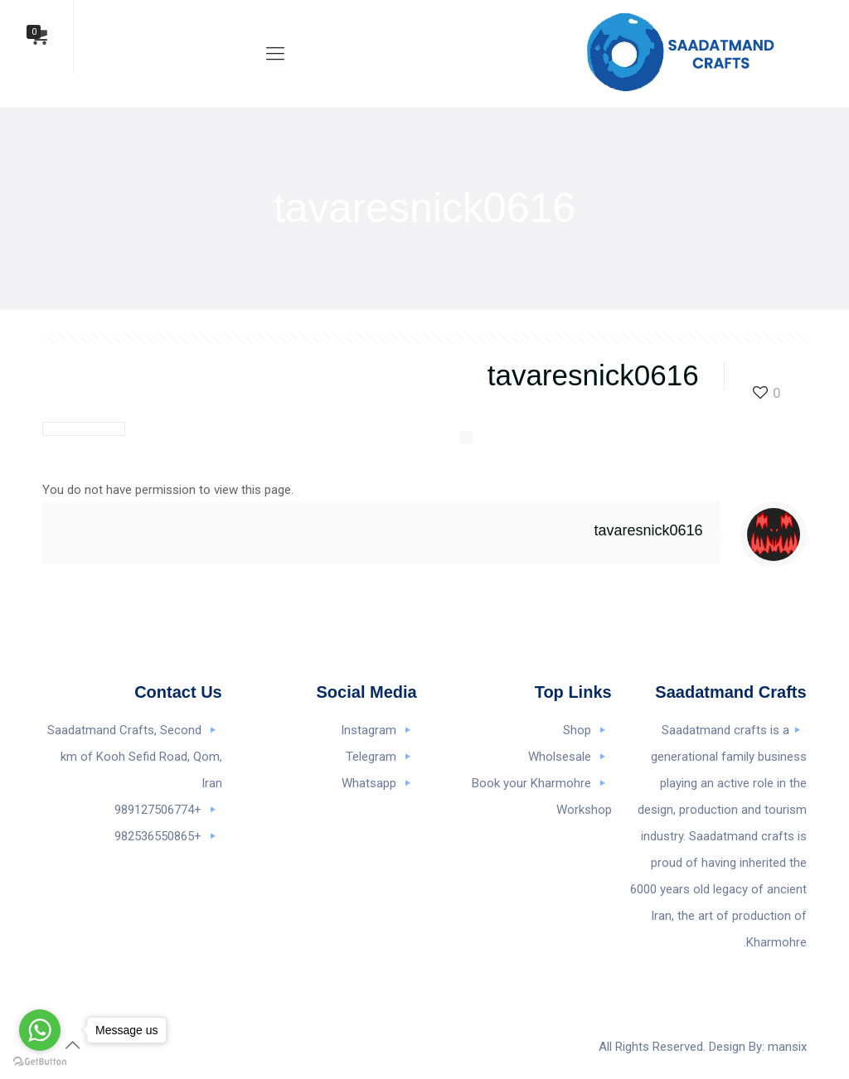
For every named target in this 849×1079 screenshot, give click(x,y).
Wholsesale (559, 756)
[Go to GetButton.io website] (39, 1062)
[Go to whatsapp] (40, 1030)
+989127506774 (157, 809)
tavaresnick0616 (648, 530)
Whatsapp (369, 783)
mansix (787, 1046)
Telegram (371, 756)
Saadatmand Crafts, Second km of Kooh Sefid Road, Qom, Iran (134, 757)
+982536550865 (157, 836)
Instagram (368, 730)
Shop (577, 730)
